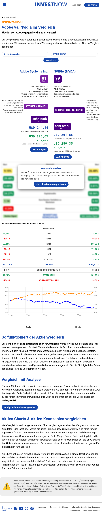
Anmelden (77, 5)
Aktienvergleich (11, 17)
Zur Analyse (39, 149)
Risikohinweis (74, 511)
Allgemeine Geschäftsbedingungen (86, 507)
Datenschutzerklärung (59, 507)
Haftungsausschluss (91, 511)
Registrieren (92, 5)
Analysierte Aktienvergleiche (19, 407)
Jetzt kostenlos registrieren (51, 184)
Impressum (42, 507)
